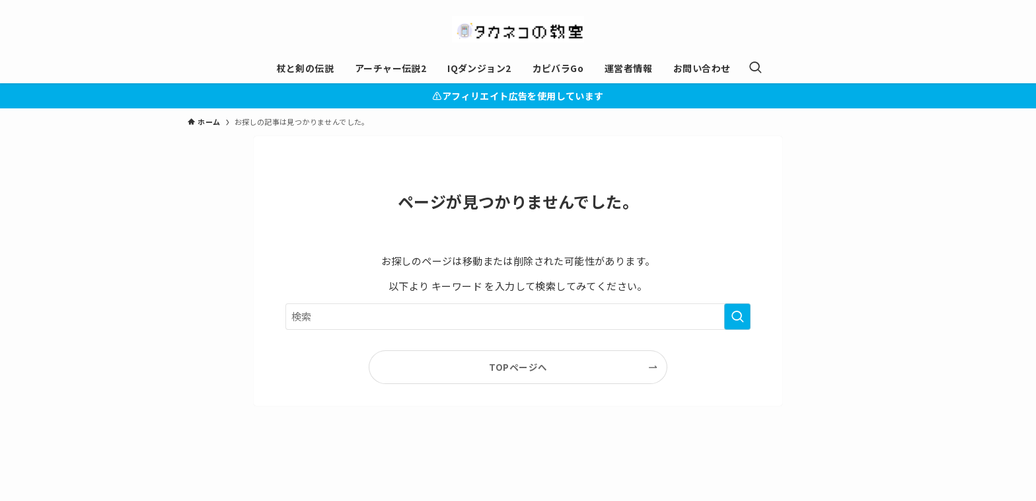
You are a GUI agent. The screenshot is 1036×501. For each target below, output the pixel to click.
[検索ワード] (518, 316)
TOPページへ (518, 366)
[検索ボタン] (755, 68)
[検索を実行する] (737, 316)
